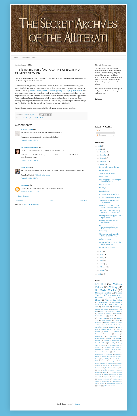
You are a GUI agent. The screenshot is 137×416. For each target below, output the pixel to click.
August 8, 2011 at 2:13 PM (29, 160)
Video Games (116, 381)
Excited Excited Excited (107, 247)
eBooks (99, 385)
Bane (110, 298)
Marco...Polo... (104, 177)
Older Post (83, 201)
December (103, 152)
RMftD (105, 370)
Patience (106, 322)
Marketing (98, 322)
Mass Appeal (112, 361)
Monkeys (119, 363)
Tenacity (107, 379)
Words (102, 345)
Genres (117, 320)
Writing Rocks (102, 318)
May (101, 257)
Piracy (116, 367)
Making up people (105, 239)
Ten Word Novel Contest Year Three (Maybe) (109, 201)
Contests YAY (34, 118)
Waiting (102, 383)
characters (116, 307)
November (103, 155)
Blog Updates (115, 302)
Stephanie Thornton (103, 293)
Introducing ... (103, 231)
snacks (112, 385)
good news (106, 385)
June (101, 254)
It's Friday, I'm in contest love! (109, 194)
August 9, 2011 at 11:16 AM (30, 191)
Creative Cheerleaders (101, 352)
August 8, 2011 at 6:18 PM (29, 178)
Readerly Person (114, 370)
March (102, 264)
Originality (117, 365)
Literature (103, 361)
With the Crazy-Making (113, 300)
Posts (99, 131)
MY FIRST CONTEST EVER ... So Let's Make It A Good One (109, 206)
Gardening (116, 331)
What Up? (102, 188)
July (101, 251)
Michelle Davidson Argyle (108, 363)
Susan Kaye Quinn (117, 376)
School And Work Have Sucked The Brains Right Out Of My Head (108, 325)
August (102, 164)
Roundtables (115, 340)
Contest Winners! (105, 170)
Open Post (105, 307)
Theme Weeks (102, 302)
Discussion (109, 354)
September (103, 161)
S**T (110, 372)
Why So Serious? (104, 185)
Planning (108, 313)
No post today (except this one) (109, 167)
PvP (108, 338)
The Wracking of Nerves (107, 173)
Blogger (77, 404)
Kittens (117, 334)
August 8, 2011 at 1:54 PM (29, 140)
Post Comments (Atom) (31, 204)
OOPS (110, 365)
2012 (99, 146)
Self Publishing (118, 372)
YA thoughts (111, 345)
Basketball (112, 327)
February (103, 267)
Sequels (99, 374)
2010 (99, 274)
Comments (101, 135)
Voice (96, 383)
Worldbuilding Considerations (114, 383)
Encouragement (106, 320)
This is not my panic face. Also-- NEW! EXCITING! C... (109, 235)
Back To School (104, 191)
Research (117, 313)
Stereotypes (113, 374)
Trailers (97, 381)
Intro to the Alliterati (116, 311)
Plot (121, 367)
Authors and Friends (101, 309)
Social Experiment (101, 304)
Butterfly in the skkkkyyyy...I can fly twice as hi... (110, 216)
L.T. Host (41, 118)
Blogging (100, 313)
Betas (111, 318)
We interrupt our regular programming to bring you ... (109, 227)
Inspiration (98, 334)
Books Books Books (107, 329)
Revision (106, 340)
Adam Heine (25, 167)
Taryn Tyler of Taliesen (74, 91)
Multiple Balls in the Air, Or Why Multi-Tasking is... (110, 243)
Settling (106, 374)
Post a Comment (23, 196)
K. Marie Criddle (27, 129)
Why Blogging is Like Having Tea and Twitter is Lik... (110, 181)
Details (106, 331)
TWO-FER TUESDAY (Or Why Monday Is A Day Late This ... (110, 211)
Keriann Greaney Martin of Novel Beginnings (46, 91)
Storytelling (111, 343)
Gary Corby (103, 311)
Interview (108, 334)
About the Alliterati (29, 58)
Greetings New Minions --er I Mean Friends (108, 222)
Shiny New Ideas (100, 343)
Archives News (25, 118)
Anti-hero (97, 347)
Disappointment (99, 354)
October (102, 158)
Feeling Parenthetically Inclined (111, 356)
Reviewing (98, 372)
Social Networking (100, 316)
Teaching (100, 379)
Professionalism (99, 338)
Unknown (24, 185)
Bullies (106, 349)
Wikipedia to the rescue (42, 175)
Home (15, 58)
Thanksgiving (116, 379)
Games (97, 359)
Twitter (112, 316)
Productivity (113, 336)
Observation (98, 336)
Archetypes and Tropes (112, 347)
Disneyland (117, 354)
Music (98, 365)
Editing (97, 356)
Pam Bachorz (108, 367)
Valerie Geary (106, 381)
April (101, 261)
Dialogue (116, 352)
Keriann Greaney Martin (29, 147)
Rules (104, 372)
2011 (99, 149)
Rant (113, 322)
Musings (104, 365)
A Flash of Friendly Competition (109, 197)
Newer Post (19, 201)
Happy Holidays (105, 359)
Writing (113, 287)
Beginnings (98, 349)
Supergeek (106, 376)
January (102, 270)
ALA (118, 345)
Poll (99, 370)
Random (97, 340)
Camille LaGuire (115, 349)
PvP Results (116, 338)
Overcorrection (99, 367)
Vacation (119, 316)
